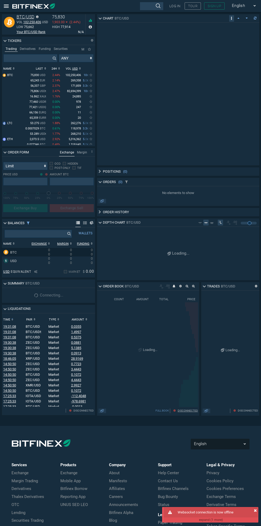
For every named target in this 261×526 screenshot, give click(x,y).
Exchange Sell (71, 208)
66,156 (37, 113)
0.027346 (36, 145)
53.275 (38, 123)
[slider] (48, 193)
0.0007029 (35, 129)
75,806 (38, 91)
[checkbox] (55, 163)
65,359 (38, 118)
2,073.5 (38, 139)
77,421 (37, 107)
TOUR (192, 6)
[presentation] (151, 6)
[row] (48, 252)
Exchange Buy (25, 208)
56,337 (38, 86)
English (244, 5)
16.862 (38, 97)
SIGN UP (214, 6)
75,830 (38, 75)
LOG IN (175, 6)
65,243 (38, 81)
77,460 (37, 102)
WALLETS (85, 233)
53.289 (38, 134)
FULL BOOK (222, 410)
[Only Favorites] (89, 49)
